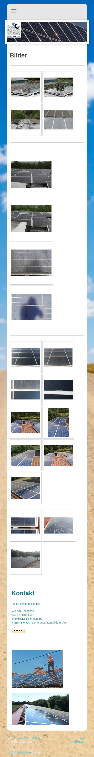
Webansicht (78, 741)
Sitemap (36, 738)
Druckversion (19, 738)
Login (82, 738)
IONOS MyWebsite (20, 753)
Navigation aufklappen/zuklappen (47, 11)
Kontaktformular (56, 622)
